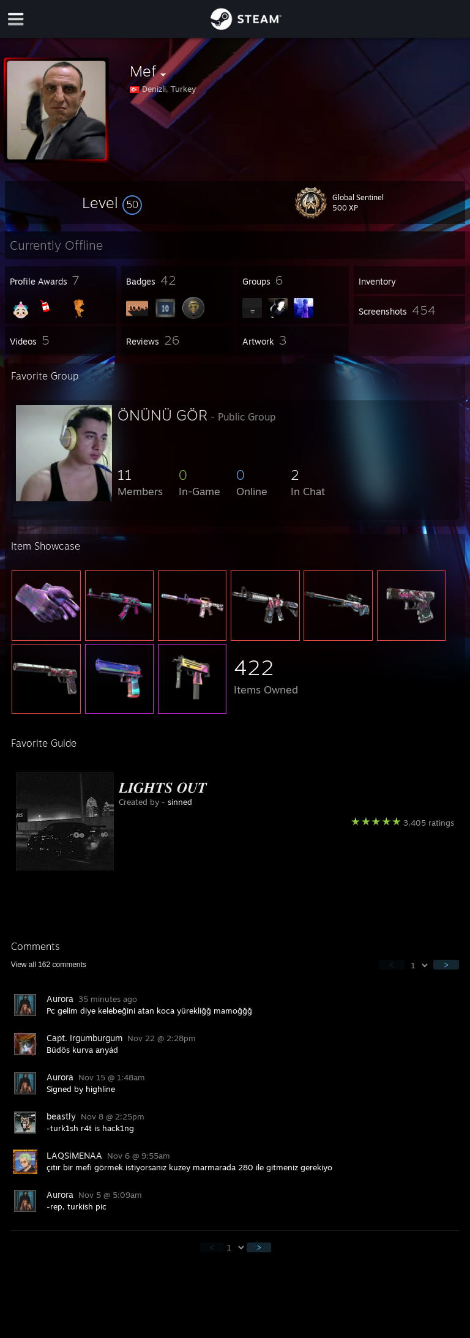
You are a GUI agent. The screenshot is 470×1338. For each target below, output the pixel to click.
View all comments (48, 964)
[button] (112, 202)
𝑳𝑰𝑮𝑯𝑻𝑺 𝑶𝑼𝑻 (163, 787)
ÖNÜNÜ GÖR (162, 415)
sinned (180, 802)
